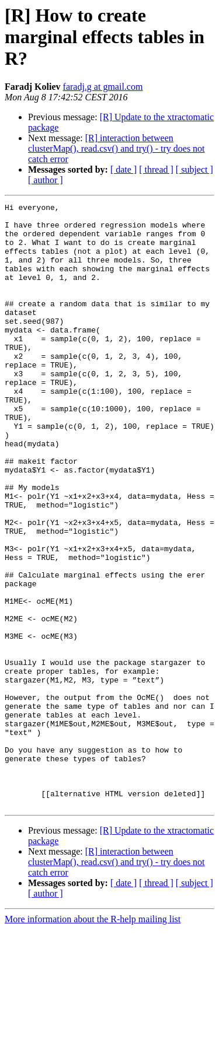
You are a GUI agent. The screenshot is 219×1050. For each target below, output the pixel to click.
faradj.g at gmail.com (103, 87)
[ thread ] (156, 169)
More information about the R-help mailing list (92, 1040)
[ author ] (45, 180)
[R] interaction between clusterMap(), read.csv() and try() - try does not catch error (116, 148)
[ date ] (123, 169)
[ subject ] (194, 169)
